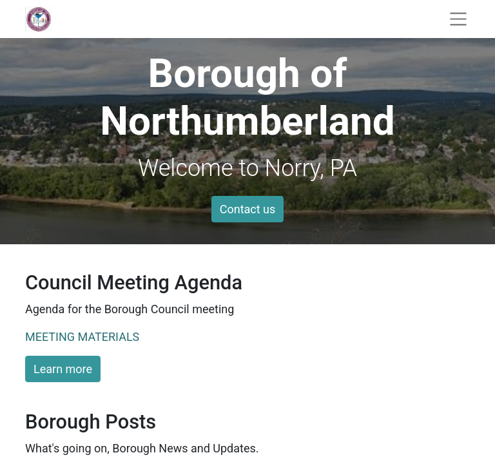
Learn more (63, 369)
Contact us (248, 209)
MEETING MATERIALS (82, 336)
